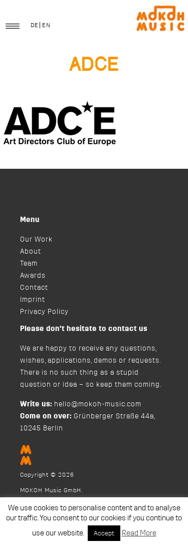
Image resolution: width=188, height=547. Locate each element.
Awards (33, 275)
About (30, 251)
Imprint (32, 299)
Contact (34, 287)
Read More (139, 533)
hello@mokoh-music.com (97, 404)
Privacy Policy (44, 311)
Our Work (36, 239)
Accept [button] (104, 533)
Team (29, 263)
